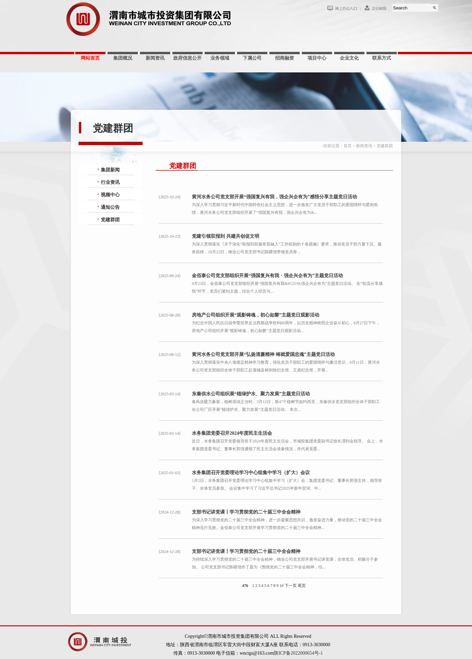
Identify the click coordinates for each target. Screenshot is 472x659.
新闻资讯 (155, 58)
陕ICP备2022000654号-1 (298, 653)
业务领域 (219, 58)
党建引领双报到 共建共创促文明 (225, 236)
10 (281, 585)
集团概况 (122, 58)
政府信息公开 (187, 58)
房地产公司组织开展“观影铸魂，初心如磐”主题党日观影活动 (255, 315)
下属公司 (252, 58)
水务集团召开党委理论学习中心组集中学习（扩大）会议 (251, 472)
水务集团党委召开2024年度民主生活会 (232, 433)
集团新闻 (110, 169)
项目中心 (316, 58)
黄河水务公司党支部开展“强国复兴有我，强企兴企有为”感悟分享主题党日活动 (274, 196)
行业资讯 (110, 182)
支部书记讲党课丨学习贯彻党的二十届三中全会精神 (246, 512)
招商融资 (284, 58)
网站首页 (90, 58)
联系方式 (381, 58)
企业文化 (349, 58)
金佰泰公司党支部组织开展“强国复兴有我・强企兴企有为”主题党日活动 (267, 275)
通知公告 (110, 207)
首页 (348, 145)
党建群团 (385, 145)
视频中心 (110, 194)
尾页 (302, 585)
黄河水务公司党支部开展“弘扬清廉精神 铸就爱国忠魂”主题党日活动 (263, 354)
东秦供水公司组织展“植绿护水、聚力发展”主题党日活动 (251, 393)
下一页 (291, 585)
